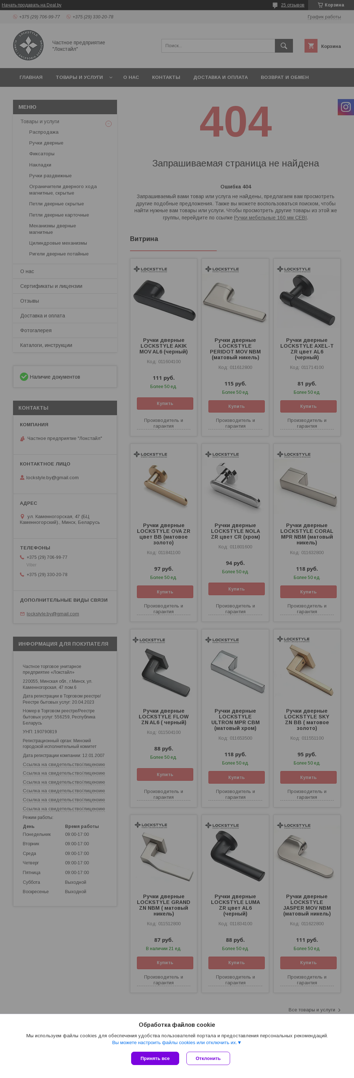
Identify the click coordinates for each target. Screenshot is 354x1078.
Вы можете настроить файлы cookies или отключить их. (174, 1042)
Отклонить (208, 1058)
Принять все (155, 1058)
